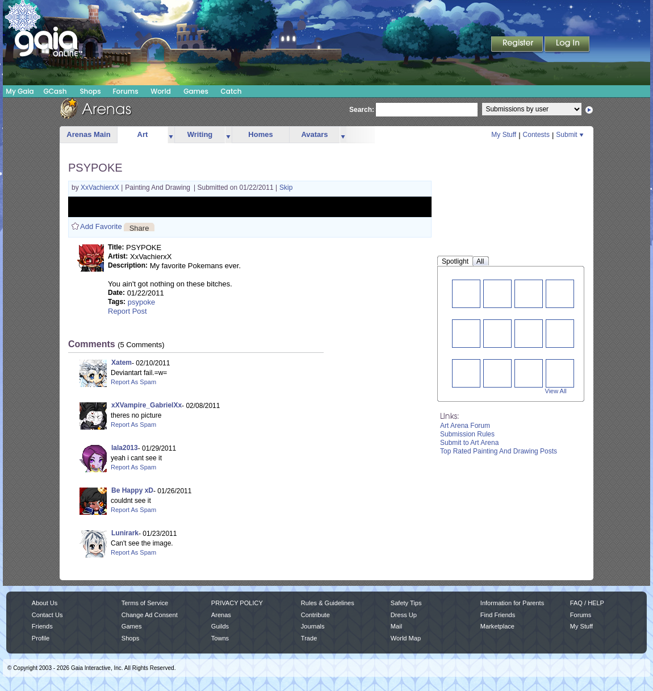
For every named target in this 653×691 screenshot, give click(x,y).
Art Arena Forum (465, 426)
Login (567, 44)
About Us (44, 603)
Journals (313, 626)
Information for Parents (512, 603)
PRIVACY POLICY (237, 603)
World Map (406, 638)
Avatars (314, 134)
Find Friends (497, 614)
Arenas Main (88, 134)
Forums (125, 91)
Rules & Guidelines (327, 603)
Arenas (221, 614)
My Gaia (20, 91)
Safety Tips (406, 603)
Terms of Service (145, 603)
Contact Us (47, 614)
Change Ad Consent (150, 614)
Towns (220, 638)
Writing (200, 134)
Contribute (315, 614)
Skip (285, 188)
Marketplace (497, 626)
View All (556, 391)
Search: (361, 110)
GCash (55, 91)
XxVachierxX (101, 188)
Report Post (127, 311)
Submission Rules (467, 434)
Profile (40, 638)
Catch (231, 91)
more (171, 135)
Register (518, 44)
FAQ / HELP (587, 603)
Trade (309, 638)
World (160, 91)
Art (142, 134)
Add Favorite (101, 226)
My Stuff (503, 135)
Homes (260, 134)
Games (195, 91)
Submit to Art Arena (469, 443)
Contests (536, 135)
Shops (90, 91)
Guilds (220, 626)
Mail (396, 626)
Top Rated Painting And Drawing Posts (498, 451)
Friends (42, 626)
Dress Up (404, 614)
